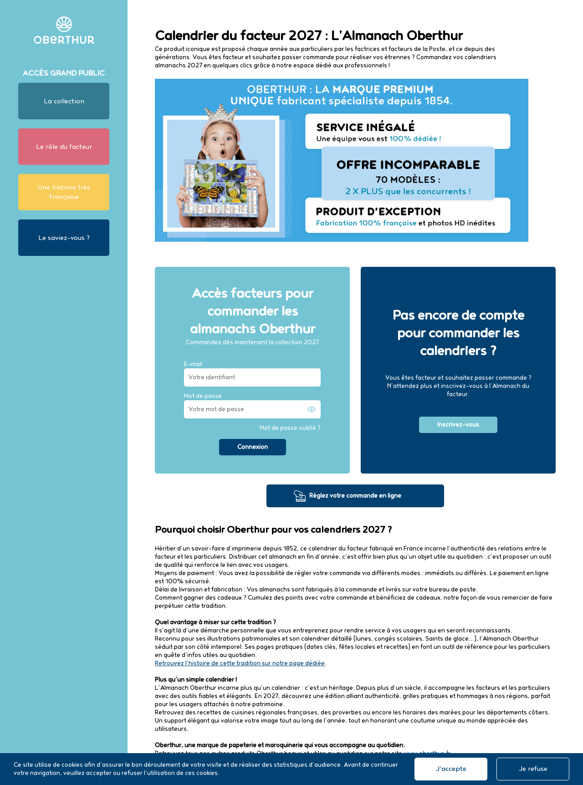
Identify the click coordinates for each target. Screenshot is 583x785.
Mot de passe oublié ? (290, 428)
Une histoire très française (63, 192)
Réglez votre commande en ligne (355, 496)
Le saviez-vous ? (64, 238)
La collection (64, 101)
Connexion (252, 447)
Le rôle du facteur (64, 147)
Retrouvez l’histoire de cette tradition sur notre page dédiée (240, 663)
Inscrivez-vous (458, 424)
